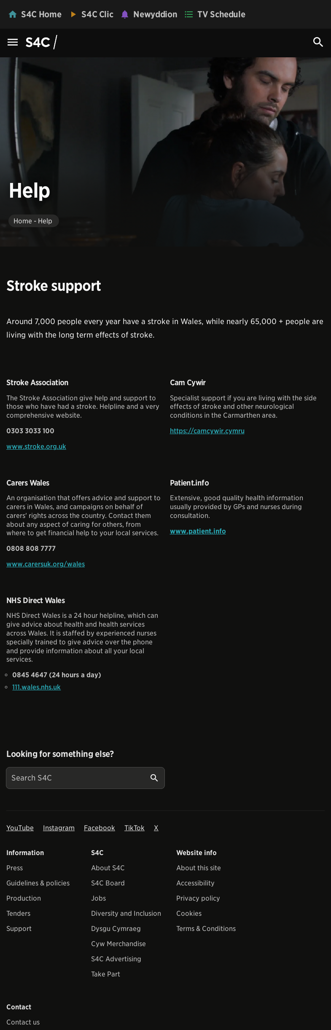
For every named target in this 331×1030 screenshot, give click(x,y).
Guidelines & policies (38, 883)
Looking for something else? (60, 754)
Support (19, 929)
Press (14, 868)
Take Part (105, 974)
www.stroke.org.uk (36, 447)
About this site (198, 868)
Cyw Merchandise (118, 944)
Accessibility (195, 883)
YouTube (20, 828)
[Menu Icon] (12, 42)
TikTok (134, 828)
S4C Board (108, 883)
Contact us (23, 1022)
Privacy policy (198, 898)
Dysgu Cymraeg (116, 929)
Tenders (18, 913)
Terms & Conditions (206, 929)
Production (23, 898)
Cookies (189, 913)
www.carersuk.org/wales (45, 564)
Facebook (99, 828)
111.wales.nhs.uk (36, 687)
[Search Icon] (318, 42)
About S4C (108, 868)
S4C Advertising (116, 959)
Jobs (98, 898)
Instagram (59, 828)
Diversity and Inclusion (126, 913)
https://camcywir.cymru (207, 431)
